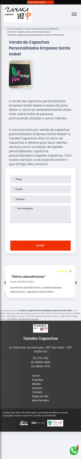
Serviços (37, 388)
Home (36, 375)
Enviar (40, 245)
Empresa (37, 380)
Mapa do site (40, 396)
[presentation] (41, 231)
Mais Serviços (40, 400)
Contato (37, 392)
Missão (36, 384)
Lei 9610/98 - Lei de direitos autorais (23, 319)
